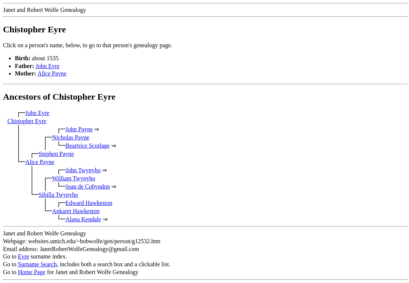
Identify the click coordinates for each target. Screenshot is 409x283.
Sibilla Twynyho (58, 195)
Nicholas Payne (70, 137)
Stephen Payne (56, 154)
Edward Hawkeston (88, 203)
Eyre (23, 256)
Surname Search (37, 264)
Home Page (31, 272)
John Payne (79, 129)
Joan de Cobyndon (87, 186)
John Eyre (48, 66)
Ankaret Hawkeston (76, 211)
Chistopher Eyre (26, 121)
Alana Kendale (83, 219)
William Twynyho (73, 178)
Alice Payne (52, 73)
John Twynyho (82, 170)
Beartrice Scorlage (87, 145)
